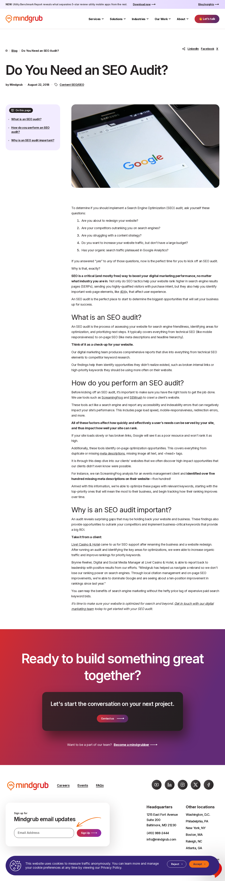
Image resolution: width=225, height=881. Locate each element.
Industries (138, 19)
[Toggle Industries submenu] (147, 18)
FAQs (100, 785)
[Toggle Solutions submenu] (124, 18)
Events (83, 785)
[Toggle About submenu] (187, 18)
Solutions (116, 19)
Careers (63, 785)
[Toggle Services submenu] (102, 18)
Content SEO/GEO (72, 84)
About (181, 19)
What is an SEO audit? (28, 121)
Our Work (161, 19)
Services (95, 19)
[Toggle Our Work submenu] (169, 18)
